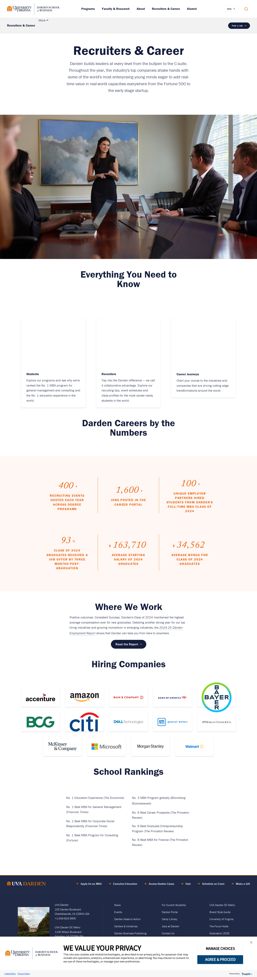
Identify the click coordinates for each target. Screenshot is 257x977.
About (141, 9)
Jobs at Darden (170, 926)
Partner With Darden (118, 26)
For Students (151, 26)
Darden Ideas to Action (127, 919)
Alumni (192, 9)
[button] (251, 943)
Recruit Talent (51, 26)
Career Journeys (177, 26)
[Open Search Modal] (246, 9)
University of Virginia (221, 919)
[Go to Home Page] (26, 884)
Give (229, 8)
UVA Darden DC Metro (222, 905)
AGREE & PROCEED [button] (220, 959)
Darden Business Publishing (130, 933)
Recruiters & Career (166, 9)
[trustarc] (246, 973)
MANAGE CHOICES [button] (220, 948)
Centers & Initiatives (125, 926)
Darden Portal (170, 912)
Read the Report (126, 644)
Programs (88, 9)
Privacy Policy (24, 973)
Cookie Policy (10, 973)
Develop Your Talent (85, 26)
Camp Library (169, 919)
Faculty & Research (116, 9)
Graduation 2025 (219, 933)
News (117, 905)
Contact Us (168, 933)
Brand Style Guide (219, 912)
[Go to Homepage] (33, 9)
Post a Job (237, 25)
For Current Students (174, 905)
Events (118, 912)
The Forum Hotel (218, 926)
